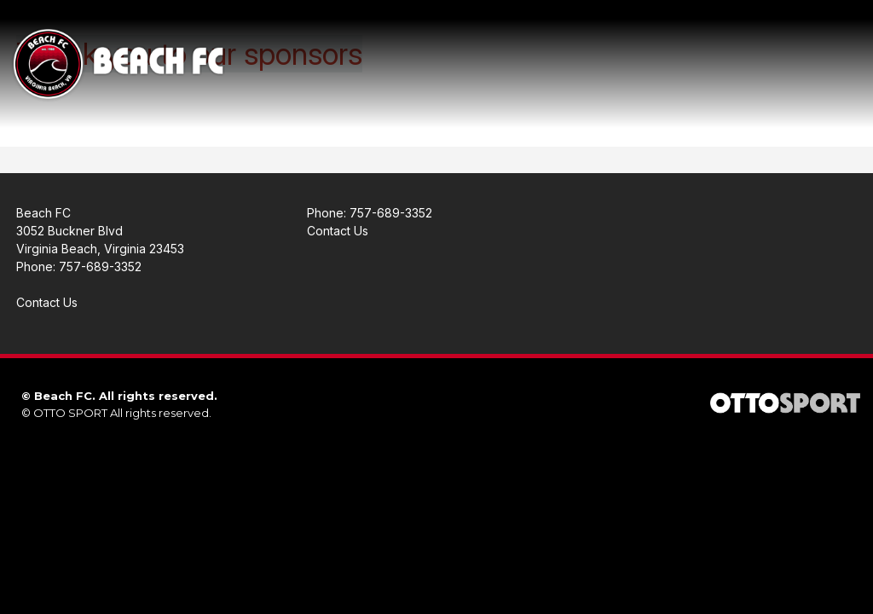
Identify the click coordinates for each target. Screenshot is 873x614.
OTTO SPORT (70, 413)
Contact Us (47, 302)
